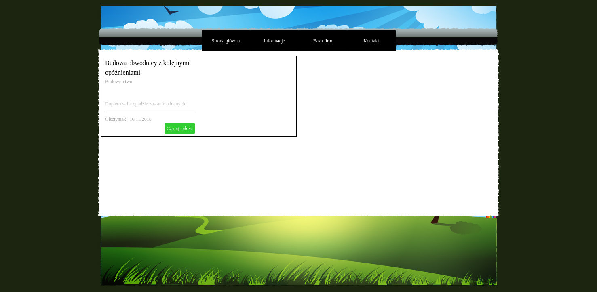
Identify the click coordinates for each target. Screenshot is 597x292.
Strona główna (226, 41)
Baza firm (323, 41)
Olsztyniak (115, 119)
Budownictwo (118, 81)
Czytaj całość (179, 128)
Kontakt (371, 41)
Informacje (274, 41)
